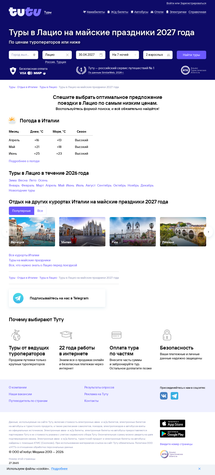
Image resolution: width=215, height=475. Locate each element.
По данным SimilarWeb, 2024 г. (106, 72)
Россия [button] (50, 62)
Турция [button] (61, 62)
